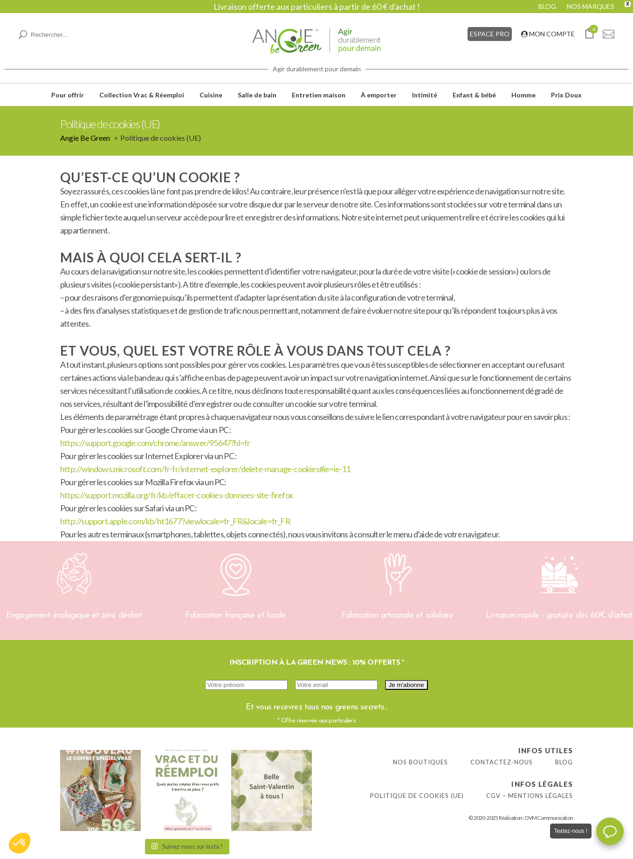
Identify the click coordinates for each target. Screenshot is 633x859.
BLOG (547, 6)
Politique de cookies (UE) (417, 795)
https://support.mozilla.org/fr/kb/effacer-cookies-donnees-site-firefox (176, 495)
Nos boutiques (420, 762)
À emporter (379, 95)
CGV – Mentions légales (529, 795)
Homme (523, 95)
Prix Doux (566, 95)
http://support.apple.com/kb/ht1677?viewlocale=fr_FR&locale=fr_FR (175, 521)
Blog (564, 762)
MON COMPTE (548, 34)
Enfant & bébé (474, 95)
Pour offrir (67, 95)
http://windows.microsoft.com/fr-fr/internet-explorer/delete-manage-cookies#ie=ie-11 (205, 469)
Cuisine (211, 95)
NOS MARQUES (590, 6)
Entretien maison (318, 95)
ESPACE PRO (489, 34)
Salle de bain (257, 95)
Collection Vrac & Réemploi (141, 95)
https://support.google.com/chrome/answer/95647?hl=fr (155, 443)
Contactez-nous (501, 762)
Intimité (424, 95)
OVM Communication (548, 817)
